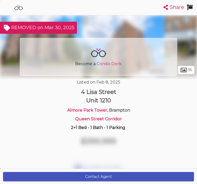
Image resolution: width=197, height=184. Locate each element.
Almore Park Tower (87, 110)
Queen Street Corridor (98, 119)
